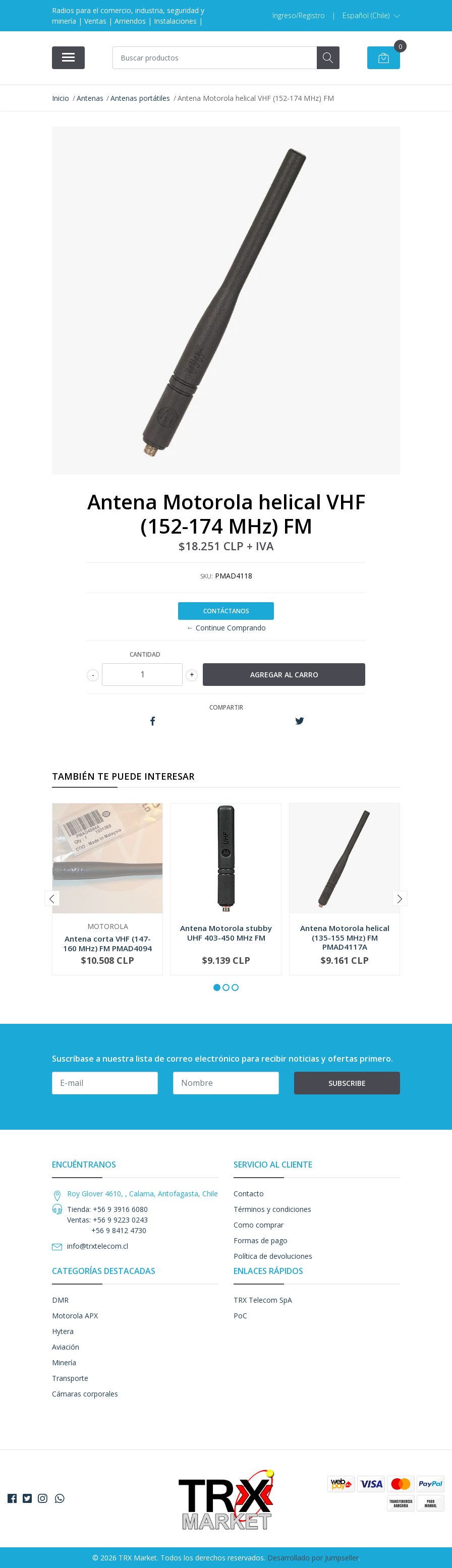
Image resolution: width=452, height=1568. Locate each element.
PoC (240, 1315)
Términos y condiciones (272, 1209)
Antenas (90, 98)
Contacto (249, 1193)
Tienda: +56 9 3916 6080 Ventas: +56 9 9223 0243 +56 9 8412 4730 (107, 1219)
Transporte (70, 1378)
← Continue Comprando (226, 627)
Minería (64, 1362)
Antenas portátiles (140, 98)
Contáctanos (226, 611)
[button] (371, 16)
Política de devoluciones (273, 1256)
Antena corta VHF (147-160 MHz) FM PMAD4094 (107, 943)
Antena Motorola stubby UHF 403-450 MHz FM (226, 932)
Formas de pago (261, 1240)
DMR (60, 1300)
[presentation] (52, 898)
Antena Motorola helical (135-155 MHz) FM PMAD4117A (344, 937)
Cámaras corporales (85, 1394)
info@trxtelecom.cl (97, 1246)
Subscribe (347, 1083)
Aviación (65, 1347)
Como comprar (259, 1225)
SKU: (206, 576)
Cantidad (145, 654)
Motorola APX (75, 1315)
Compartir (226, 707)
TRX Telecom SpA (263, 1300)
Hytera (63, 1331)
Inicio (60, 98)
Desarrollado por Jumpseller (313, 1557)
